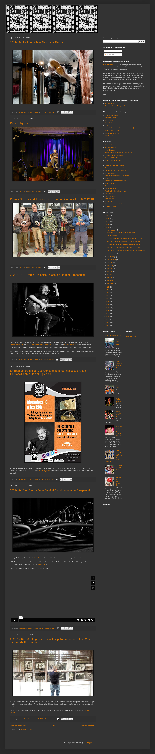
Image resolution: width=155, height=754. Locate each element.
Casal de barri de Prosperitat (115, 165)
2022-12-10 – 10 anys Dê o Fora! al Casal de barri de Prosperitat (50, 490)
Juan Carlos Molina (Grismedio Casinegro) (119, 128)
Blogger (89, 743)
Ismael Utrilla (109, 123)
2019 (108, 293)
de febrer (110, 280)
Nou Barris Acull (110, 188)
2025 (108, 219)
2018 (108, 296)
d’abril (109, 274)
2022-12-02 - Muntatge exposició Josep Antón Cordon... (126, 250)
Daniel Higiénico (70, 345)
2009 (108, 322)
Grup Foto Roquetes (112, 186)
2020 (108, 290)
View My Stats (131, 336)
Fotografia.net (110, 183)
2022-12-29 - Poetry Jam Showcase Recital (37, 42)
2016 (108, 302)
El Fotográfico (110, 173)
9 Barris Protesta (110, 147)
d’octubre (110, 257)
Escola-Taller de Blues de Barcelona (117, 176)
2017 (108, 299)
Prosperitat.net (110, 201)
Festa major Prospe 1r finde (119, 342)
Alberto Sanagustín (111, 115)
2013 (108, 310)
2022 (108, 227)
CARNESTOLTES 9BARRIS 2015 (119, 414)
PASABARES (118, 387)
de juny (110, 269)
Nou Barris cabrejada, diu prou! (115, 191)
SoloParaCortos (110, 206)
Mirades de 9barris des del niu (118, 481)
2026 (108, 216)
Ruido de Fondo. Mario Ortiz (114, 204)
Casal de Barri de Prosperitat (115, 106)
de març (110, 277)
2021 (108, 287)
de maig (110, 271)
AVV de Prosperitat (111, 158)
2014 (108, 308)
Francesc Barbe (110, 118)
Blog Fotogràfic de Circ (113, 160)
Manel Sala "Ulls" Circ (112, 131)
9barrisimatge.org (16, 345)
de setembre (111, 260)
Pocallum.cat (109, 199)
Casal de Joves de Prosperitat (115, 168)
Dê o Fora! (38, 558)
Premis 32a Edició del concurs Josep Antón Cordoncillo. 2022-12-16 (52, 199)
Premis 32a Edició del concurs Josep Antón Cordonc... (125, 238)
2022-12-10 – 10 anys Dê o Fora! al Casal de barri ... (125, 247)
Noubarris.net (109, 194)
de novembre (112, 254)
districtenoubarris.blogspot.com (115, 170)
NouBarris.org (110, 196)
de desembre (112, 230)
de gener (110, 283)
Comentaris (109, 55)
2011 (108, 316)
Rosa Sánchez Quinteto (118, 400)
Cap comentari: (50, 112)
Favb (107, 178)
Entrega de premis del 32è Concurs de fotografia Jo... (125, 244)
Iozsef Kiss (109, 120)
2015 (108, 305)
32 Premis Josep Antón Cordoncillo (39, 345)
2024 (108, 221)
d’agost (110, 263)
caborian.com (109, 163)
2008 (108, 325)
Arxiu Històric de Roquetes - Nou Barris (118, 153)
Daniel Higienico (20, 123)
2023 (108, 224)
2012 (108, 313)
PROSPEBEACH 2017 (119, 467)
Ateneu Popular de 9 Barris (114, 155)
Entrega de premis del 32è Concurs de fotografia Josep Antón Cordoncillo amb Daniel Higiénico (48, 372)
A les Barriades (110, 150)
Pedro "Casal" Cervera (112, 133)
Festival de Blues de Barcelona (115, 181)
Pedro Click (109, 136)
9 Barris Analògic (111, 145)
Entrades (109, 51)
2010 (108, 319)
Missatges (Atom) (26, 729)
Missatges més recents (18, 726)
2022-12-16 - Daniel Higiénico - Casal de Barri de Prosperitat (47, 274)
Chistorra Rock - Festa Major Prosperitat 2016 (119, 430)
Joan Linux (109, 125)
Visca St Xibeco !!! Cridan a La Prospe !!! (119, 365)
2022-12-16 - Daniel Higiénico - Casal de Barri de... (124, 241)
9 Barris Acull (109, 103)
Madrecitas (42, 564)
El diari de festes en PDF (113, 335)
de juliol (110, 266)
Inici (53, 726)
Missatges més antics (88, 726)
